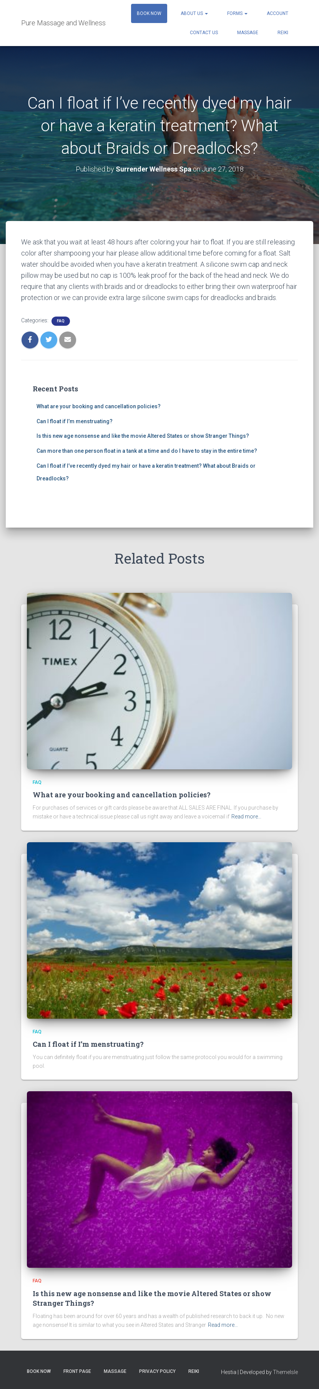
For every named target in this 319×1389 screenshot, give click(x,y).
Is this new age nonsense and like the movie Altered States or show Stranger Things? (143, 436)
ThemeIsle (285, 1372)
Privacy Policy (157, 1371)
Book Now (149, 13)
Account (277, 13)
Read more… (246, 816)
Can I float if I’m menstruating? (75, 421)
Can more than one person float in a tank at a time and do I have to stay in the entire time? (147, 451)
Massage (247, 32)
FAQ (61, 321)
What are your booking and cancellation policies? (99, 406)
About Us (194, 13)
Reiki (282, 32)
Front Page (77, 1371)
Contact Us (204, 32)
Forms (237, 13)
